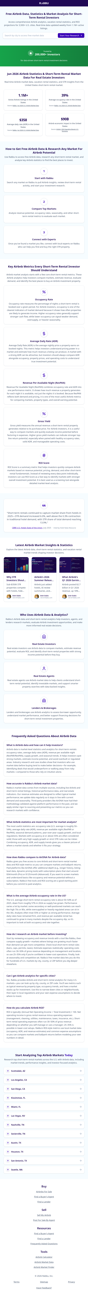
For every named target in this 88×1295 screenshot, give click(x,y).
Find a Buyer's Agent (44, 1196)
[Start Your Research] (71, 35)
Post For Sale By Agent (44, 1220)
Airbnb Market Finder (44, 1267)
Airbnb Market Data (44, 1262)
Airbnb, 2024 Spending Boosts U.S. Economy (67, 130)
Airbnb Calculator (44, 1257)
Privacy (71, 1281)
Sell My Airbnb (44, 1215)
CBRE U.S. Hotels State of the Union (27, 528)
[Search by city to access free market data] (44, 35)
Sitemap (44, 1281)
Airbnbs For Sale (44, 1191)
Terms (16, 1281)
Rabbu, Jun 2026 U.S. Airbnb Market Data (25, 106)
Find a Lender (44, 1201)
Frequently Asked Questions (44, 1243)
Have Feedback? (44, 1287)
